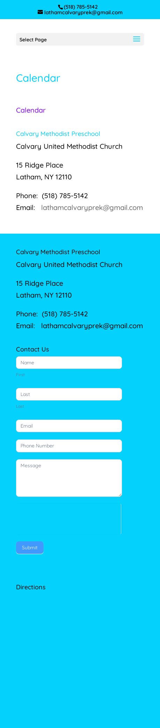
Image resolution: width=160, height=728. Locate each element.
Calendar (31, 110)
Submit (30, 547)
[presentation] (68, 517)
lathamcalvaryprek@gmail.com (92, 207)
